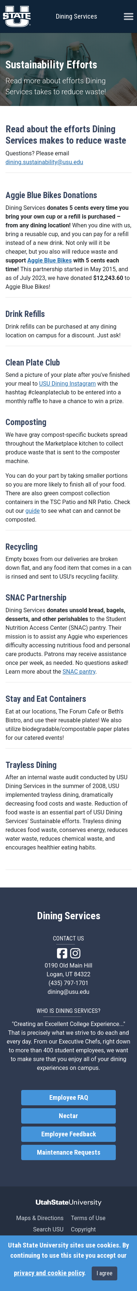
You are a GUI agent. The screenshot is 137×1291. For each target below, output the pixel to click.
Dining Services (76, 16)
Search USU (48, 1229)
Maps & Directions (40, 1218)
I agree (104, 1273)
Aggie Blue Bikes (49, 260)
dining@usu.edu (68, 991)
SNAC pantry (78, 671)
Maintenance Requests (68, 1152)
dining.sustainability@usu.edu (44, 162)
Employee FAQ (68, 1098)
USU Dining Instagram (67, 383)
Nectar (68, 1116)
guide (32, 510)
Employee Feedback (68, 1134)
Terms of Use (88, 1218)
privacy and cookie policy (49, 1273)
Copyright (83, 1229)
